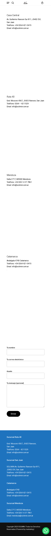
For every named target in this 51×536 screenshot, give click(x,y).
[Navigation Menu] (8, 3)
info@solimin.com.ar (20, 106)
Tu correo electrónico (25, 363)
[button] (45, 530)
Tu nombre (25, 351)
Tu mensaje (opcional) (25, 395)
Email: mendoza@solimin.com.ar (20, 516)
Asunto (25, 374)
